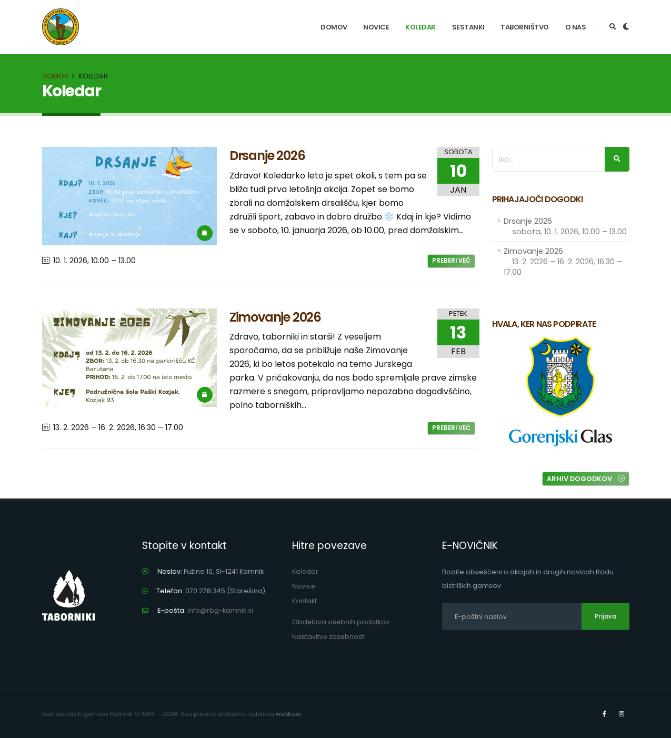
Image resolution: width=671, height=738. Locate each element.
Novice (376, 27)
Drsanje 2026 (565, 226)
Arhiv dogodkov (586, 478)
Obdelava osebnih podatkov (341, 621)
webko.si (288, 714)
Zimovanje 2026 (563, 261)
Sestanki (468, 27)
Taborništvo (524, 27)
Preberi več (451, 260)
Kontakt (304, 600)
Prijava (605, 616)
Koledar (420, 27)
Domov (334, 27)
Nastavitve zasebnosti (329, 636)
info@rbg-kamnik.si (220, 610)
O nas (575, 27)
